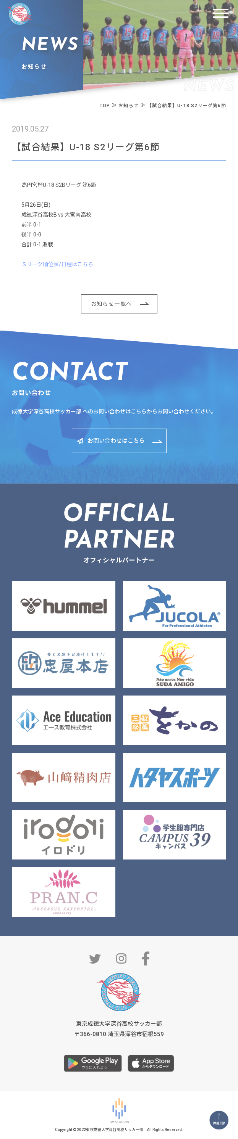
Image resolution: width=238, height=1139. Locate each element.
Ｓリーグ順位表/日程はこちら (57, 264)
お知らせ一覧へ (111, 304)
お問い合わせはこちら (116, 440)
